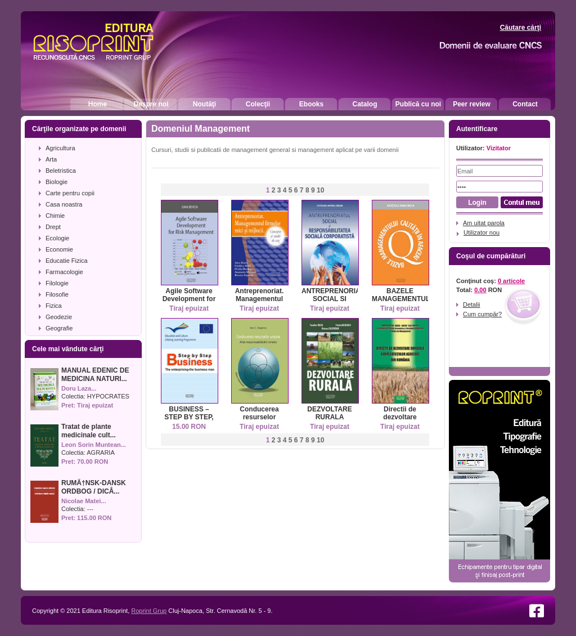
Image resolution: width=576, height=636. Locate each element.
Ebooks (311, 104)
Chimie (55, 215)
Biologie (57, 181)
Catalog (364, 104)
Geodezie (59, 316)
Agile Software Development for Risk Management (189, 303)
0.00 (480, 289)
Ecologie (57, 238)
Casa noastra (64, 204)
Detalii (471, 304)
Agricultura (60, 148)
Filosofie (57, 294)
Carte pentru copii (70, 193)
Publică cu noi (418, 104)
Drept (53, 226)
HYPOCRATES (108, 396)
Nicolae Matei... (83, 501)
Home (97, 104)
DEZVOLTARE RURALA (329, 413)
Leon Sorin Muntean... (93, 444)
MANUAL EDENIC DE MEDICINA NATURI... (95, 374)
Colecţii (258, 104)
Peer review (471, 104)
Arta (51, 159)
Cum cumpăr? (482, 314)
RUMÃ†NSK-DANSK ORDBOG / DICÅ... (93, 487)
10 (320, 190)
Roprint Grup (148, 610)
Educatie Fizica (67, 260)
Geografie (59, 328)
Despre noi (150, 104)
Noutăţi (204, 104)
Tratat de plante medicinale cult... (88, 431)
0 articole (511, 280)
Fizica (54, 305)
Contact (525, 104)
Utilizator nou (482, 232)
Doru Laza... (78, 388)
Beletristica (61, 170)
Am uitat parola (484, 223)
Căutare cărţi (520, 28)
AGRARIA (101, 452)
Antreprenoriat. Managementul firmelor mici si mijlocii (259, 303)
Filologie (57, 283)
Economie (59, 249)
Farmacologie (64, 271)
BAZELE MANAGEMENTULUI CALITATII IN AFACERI (404, 303)
